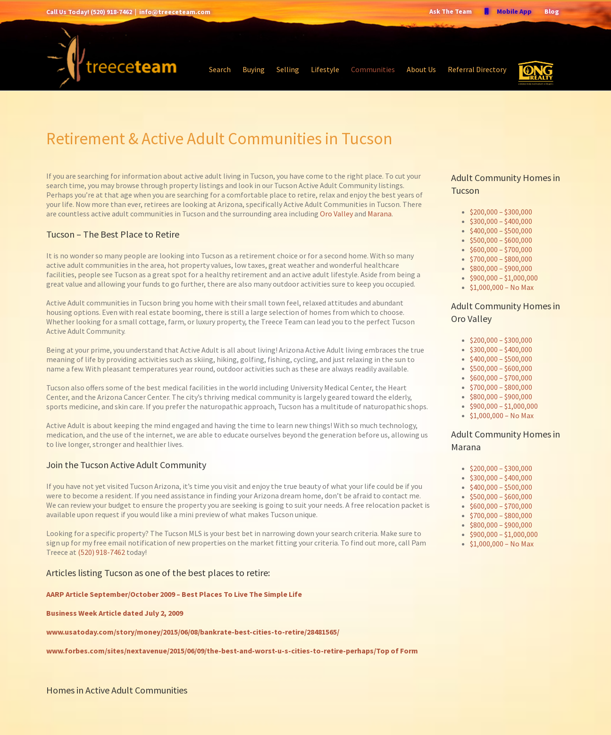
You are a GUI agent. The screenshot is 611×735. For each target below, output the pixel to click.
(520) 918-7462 (111, 12)
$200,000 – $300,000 (501, 211)
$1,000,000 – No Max (502, 287)
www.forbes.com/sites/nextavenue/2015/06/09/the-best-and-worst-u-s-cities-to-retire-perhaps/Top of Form (232, 650)
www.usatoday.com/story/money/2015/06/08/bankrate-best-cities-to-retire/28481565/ (192, 631)
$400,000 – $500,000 (501, 230)
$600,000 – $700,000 (501, 249)
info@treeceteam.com (174, 12)
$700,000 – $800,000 (501, 259)
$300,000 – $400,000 (501, 221)
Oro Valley (336, 213)
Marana (380, 213)
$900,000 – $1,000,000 (504, 277)
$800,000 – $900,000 (501, 268)
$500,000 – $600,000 (501, 240)
